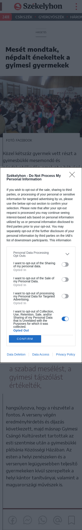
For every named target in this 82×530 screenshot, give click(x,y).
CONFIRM (25, 338)
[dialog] (41, 265)
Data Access (40, 354)
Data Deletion (16, 354)
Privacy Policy (65, 354)
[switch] (65, 264)
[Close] (73, 176)
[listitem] (41, 254)
